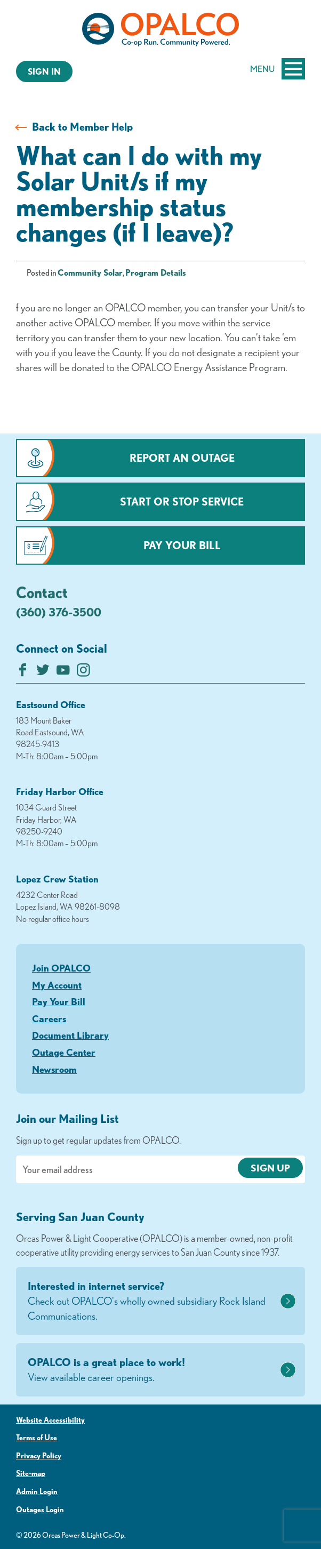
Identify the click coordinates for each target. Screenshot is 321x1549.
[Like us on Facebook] (22, 673)
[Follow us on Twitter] (43, 673)
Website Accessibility (50, 1420)
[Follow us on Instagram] (83, 673)
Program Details (155, 272)
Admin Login (37, 1491)
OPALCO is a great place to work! (152, 1370)
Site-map (30, 1473)
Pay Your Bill (182, 545)
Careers (49, 1018)
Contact (42, 591)
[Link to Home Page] (160, 31)
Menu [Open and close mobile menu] (277, 68)
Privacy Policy (38, 1455)
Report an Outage (182, 458)
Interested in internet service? (152, 1301)
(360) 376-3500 (58, 612)
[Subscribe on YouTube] (63, 673)
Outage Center (63, 1052)
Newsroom (54, 1069)
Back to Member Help (82, 127)
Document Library (70, 1035)
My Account (57, 985)
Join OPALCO (61, 967)
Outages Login (40, 1509)
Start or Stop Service (182, 501)
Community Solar (90, 272)
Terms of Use (36, 1437)
